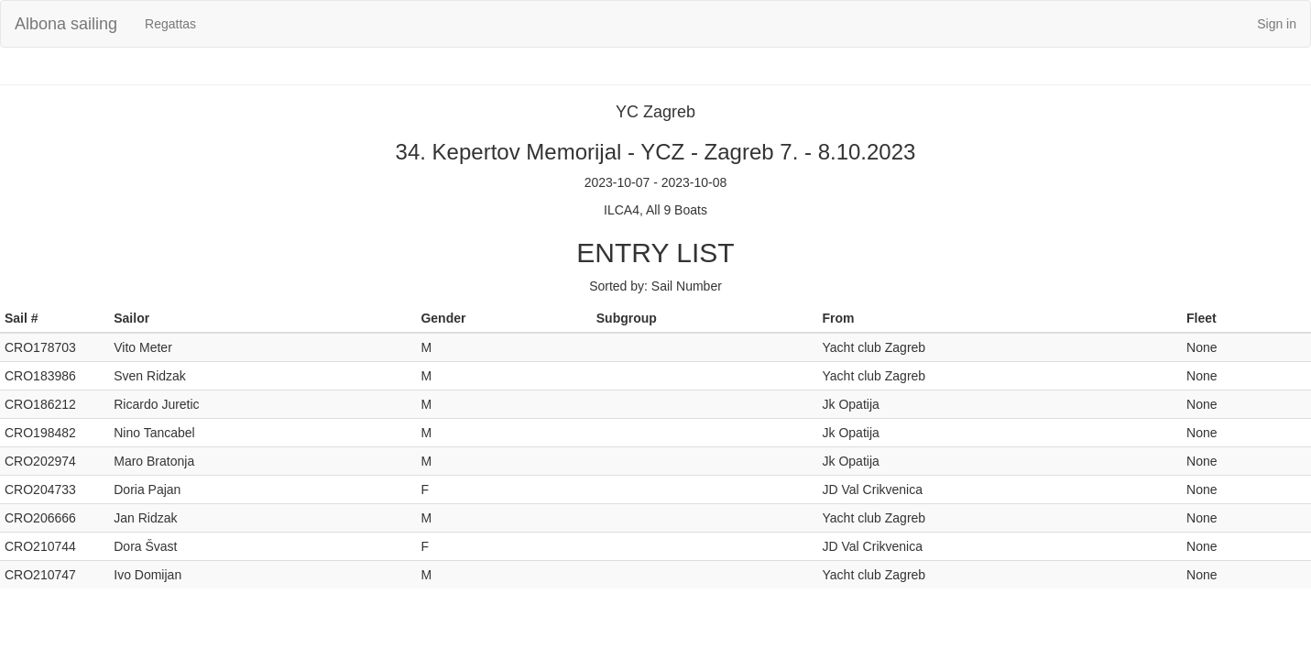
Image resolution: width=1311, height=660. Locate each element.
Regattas (170, 23)
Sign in (1276, 23)
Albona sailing (66, 24)
